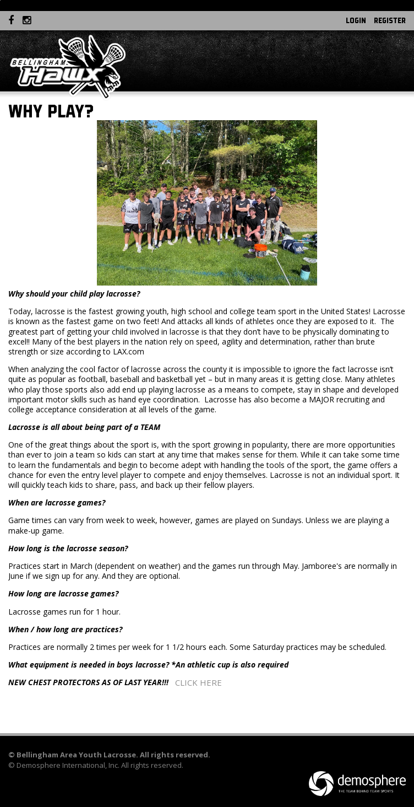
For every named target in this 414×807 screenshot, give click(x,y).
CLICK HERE (198, 682)
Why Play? (51, 111)
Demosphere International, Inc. (68, 765)
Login (356, 20)
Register (390, 20)
